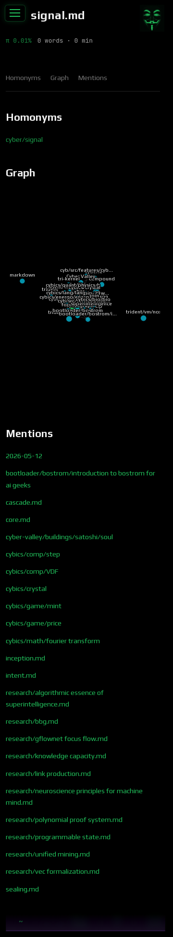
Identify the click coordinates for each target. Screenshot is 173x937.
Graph (59, 77)
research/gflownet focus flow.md (57, 738)
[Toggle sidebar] (15, 13)
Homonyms (23, 77)
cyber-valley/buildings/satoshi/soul (59, 537)
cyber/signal (24, 139)
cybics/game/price (34, 623)
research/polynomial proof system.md (64, 819)
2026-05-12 (24, 456)
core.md (18, 519)
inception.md (25, 658)
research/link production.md (48, 773)
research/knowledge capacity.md (56, 756)
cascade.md (24, 502)
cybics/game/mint (34, 606)
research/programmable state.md (58, 837)
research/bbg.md (32, 721)
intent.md (21, 675)
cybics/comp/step (33, 554)
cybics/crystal (26, 588)
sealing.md (22, 889)
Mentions (92, 77)
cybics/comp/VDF (32, 571)
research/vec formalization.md (52, 871)
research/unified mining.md (48, 854)
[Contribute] (151, 18)
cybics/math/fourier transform (53, 641)
